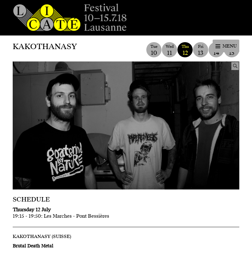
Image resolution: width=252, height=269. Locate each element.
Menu (229, 46)
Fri (201, 50)
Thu (185, 50)
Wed (169, 50)
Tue (154, 50)
